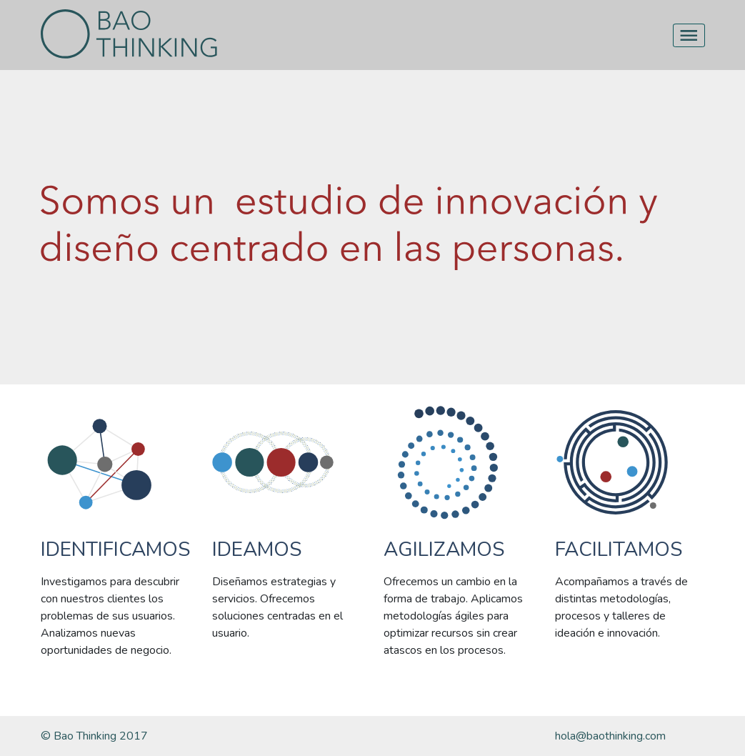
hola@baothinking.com (610, 736)
